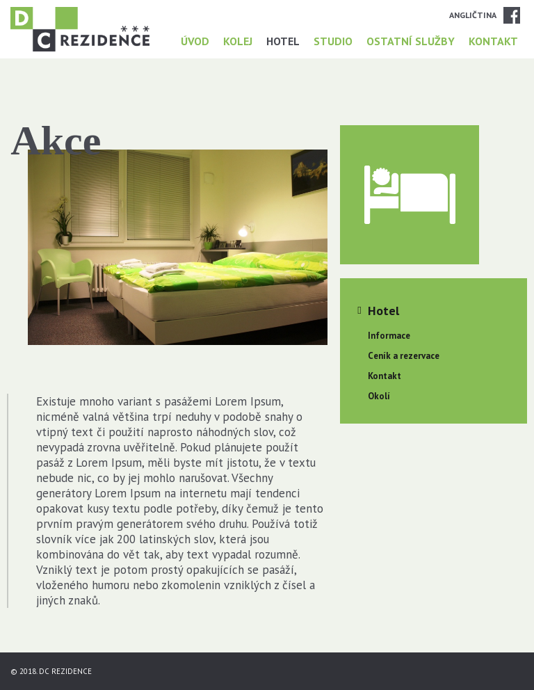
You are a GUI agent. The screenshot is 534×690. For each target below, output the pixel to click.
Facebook (511, 15)
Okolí (379, 396)
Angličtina (472, 15)
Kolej (237, 41)
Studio (333, 41)
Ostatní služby (410, 41)
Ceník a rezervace (403, 356)
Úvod (195, 41)
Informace (389, 336)
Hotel (283, 41)
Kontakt (493, 41)
